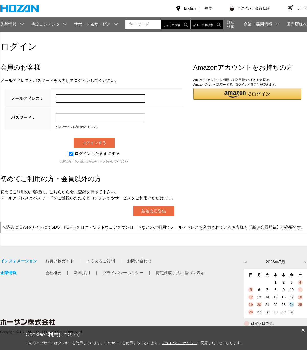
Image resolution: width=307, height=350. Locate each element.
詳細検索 (230, 24)
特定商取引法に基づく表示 (180, 273)
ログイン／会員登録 (253, 8)
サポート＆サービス (92, 24)
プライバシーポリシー (123, 273)
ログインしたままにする (94, 153)
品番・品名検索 (207, 24)
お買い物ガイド (59, 261)
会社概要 (53, 273)
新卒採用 (82, 273)
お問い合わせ (139, 261)
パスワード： (23, 117)
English (190, 8)
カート (301, 8)
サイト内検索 (175, 24)
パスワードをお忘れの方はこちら (77, 126)
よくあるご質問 (100, 261)
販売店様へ (297, 24)
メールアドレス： (27, 98)
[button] (247, 94)
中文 (208, 8)
